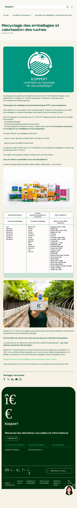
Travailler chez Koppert (36, 462)
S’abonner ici (13, 438)
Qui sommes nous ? (35, 450)
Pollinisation (9, 479)
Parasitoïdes (9, 458)
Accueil (5, 15)
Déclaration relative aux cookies (57, 502)
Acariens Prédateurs (12, 450)
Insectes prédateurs (12, 454)
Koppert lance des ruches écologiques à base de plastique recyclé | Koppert (30, 359)
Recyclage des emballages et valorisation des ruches (53, 15)
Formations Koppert (35, 458)
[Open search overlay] (68, 7)
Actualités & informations (21, 15)
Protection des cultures (13, 475)
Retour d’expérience (59, 450)
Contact (31, 466)
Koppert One (56, 454)
